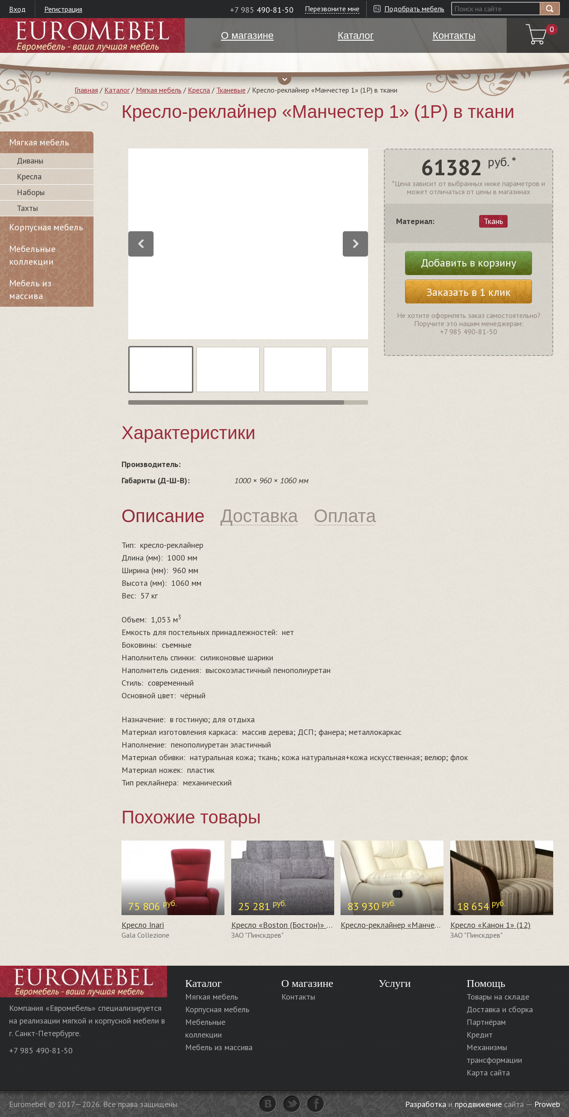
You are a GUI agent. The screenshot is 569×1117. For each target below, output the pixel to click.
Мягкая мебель (159, 89)
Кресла (199, 89)
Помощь (485, 983)
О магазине (307, 983)
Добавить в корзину (468, 263)
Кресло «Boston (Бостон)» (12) (285, 925)
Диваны (30, 160)
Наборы (31, 192)
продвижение (478, 1104)
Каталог (117, 89)
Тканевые (231, 89)
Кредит (479, 1034)
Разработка (425, 1104)
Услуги (394, 983)
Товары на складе (497, 996)
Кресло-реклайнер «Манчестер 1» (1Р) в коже (422, 925)
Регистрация (63, 9)
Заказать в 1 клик (468, 292)
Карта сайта (488, 1072)
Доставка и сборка (499, 1009)
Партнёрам (486, 1022)
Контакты (298, 996)
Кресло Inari (142, 925)
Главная (86, 89)
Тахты (27, 208)
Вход (17, 9)
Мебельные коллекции (32, 255)
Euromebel (92, 35)
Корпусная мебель (46, 227)
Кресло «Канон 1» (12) (490, 925)
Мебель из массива (30, 289)
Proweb (547, 1104)
